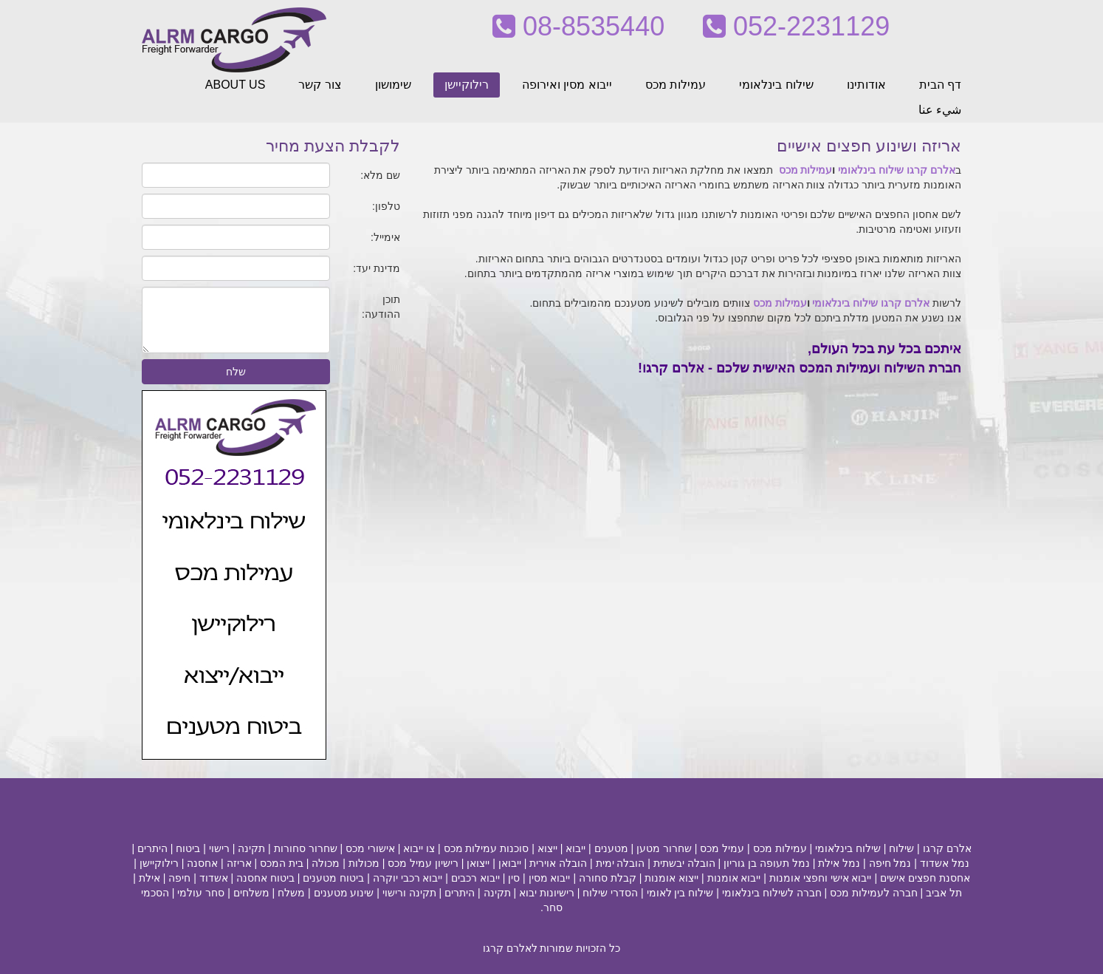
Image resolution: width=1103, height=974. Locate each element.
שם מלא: (380, 175)
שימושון (393, 84)
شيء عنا (939, 109)
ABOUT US (235, 84)
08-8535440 (578, 26)
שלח (236, 372)
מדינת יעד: (376, 268)
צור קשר (319, 84)
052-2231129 (796, 26)
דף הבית (940, 84)
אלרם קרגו (931, 170)
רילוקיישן (466, 84)
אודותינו (866, 84)
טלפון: (386, 206)
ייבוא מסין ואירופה (567, 84)
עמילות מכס (675, 84)
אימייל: (385, 237)
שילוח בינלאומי (776, 84)
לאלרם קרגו (510, 948)
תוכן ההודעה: (381, 306)
